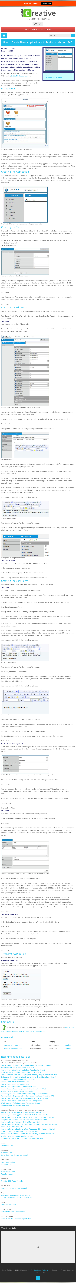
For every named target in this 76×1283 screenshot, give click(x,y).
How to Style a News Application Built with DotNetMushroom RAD (24, 1115)
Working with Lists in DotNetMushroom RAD (17, 1136)
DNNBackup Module (8, 1204)
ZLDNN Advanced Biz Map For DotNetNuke (16, 1197)
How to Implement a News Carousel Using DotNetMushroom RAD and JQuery (29, 1124)
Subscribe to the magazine (53, 78)
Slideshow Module (8, 1171)
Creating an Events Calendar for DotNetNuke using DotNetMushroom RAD (28, 1134)
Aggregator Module (8, 1162)
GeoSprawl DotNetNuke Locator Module (15, 1195)
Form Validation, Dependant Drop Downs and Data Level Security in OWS (27, 1096)
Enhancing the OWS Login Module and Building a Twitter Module (24, 1093)
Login (40, 24)
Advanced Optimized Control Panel (14, 1188)
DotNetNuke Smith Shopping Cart (13, 1212)
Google (54, 1270)
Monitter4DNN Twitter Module (12, 1181)
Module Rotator (7, 1164)
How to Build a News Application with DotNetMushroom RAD (23, 1112)
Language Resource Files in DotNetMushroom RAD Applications (24, 1119)
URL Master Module (8, 1145)
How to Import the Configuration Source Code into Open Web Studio (26, 1065)
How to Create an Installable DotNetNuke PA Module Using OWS (24, 1098)
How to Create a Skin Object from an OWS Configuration (21, 1101)
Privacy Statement (67, 1270)
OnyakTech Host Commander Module (15, 1155)
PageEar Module (7, 1174)
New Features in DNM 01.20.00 (12, 1127)
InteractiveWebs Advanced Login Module (16, 1219)
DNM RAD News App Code (13, 1045)
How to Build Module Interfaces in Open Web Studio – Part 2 (23, 1070)
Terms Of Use (40, 1272)
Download (68, 1045)
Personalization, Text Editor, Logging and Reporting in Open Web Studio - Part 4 (30, 1075)
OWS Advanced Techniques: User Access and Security (21, 1103)
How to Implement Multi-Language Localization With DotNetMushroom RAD (28, 1117)
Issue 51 (47, 75)
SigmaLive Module (7, 1153)
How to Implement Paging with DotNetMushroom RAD (20, 1122)
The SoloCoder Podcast (39, 1270)
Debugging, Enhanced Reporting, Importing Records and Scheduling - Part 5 (28, 1077)
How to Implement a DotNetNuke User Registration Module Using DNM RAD (28, 1129)
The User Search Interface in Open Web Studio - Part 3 (21, 1072)
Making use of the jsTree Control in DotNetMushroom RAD (22, 1138)
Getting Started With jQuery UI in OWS (15, 1105)
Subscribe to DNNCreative (38, 29)
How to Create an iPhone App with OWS (15, 1084)
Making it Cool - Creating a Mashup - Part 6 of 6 (18, 1079)
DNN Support (34, 3)
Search (73, 35)
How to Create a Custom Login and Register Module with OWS (23, 1089)
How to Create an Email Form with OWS (15, 1082)
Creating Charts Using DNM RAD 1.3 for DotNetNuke (19, 1131)
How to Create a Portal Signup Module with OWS (18, 1086)
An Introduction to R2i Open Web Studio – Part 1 (18, 1067)
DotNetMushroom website (20, 76)
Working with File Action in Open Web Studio (17, 1091)
